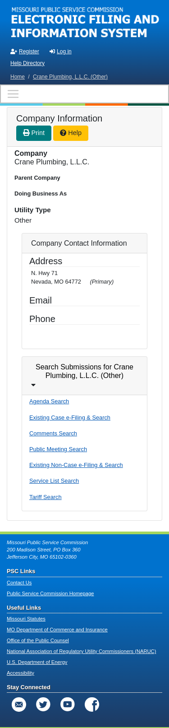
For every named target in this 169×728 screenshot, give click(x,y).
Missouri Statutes (26, 618)
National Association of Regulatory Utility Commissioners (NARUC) (81, 651)
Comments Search (53, 433)
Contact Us (19, 582)
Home (17, 77)
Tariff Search (45, 497)
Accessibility (20, 673)
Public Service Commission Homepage (50, 593)
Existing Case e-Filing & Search (69, 417)
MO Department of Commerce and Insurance (57, 629)
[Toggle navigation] (84, 93)
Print (34, 132)
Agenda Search (49, 401)
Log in (61, 51)
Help (71, 132)
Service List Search (54, 480)
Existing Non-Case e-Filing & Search (76, 465)
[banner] (84, 22)
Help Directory (27, 63)
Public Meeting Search (58, 449)
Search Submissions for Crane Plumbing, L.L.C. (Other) (84, 371)
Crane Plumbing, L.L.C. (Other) (70, 77)
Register (24, 51)
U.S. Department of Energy (37, 662)
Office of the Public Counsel (38, 640)
